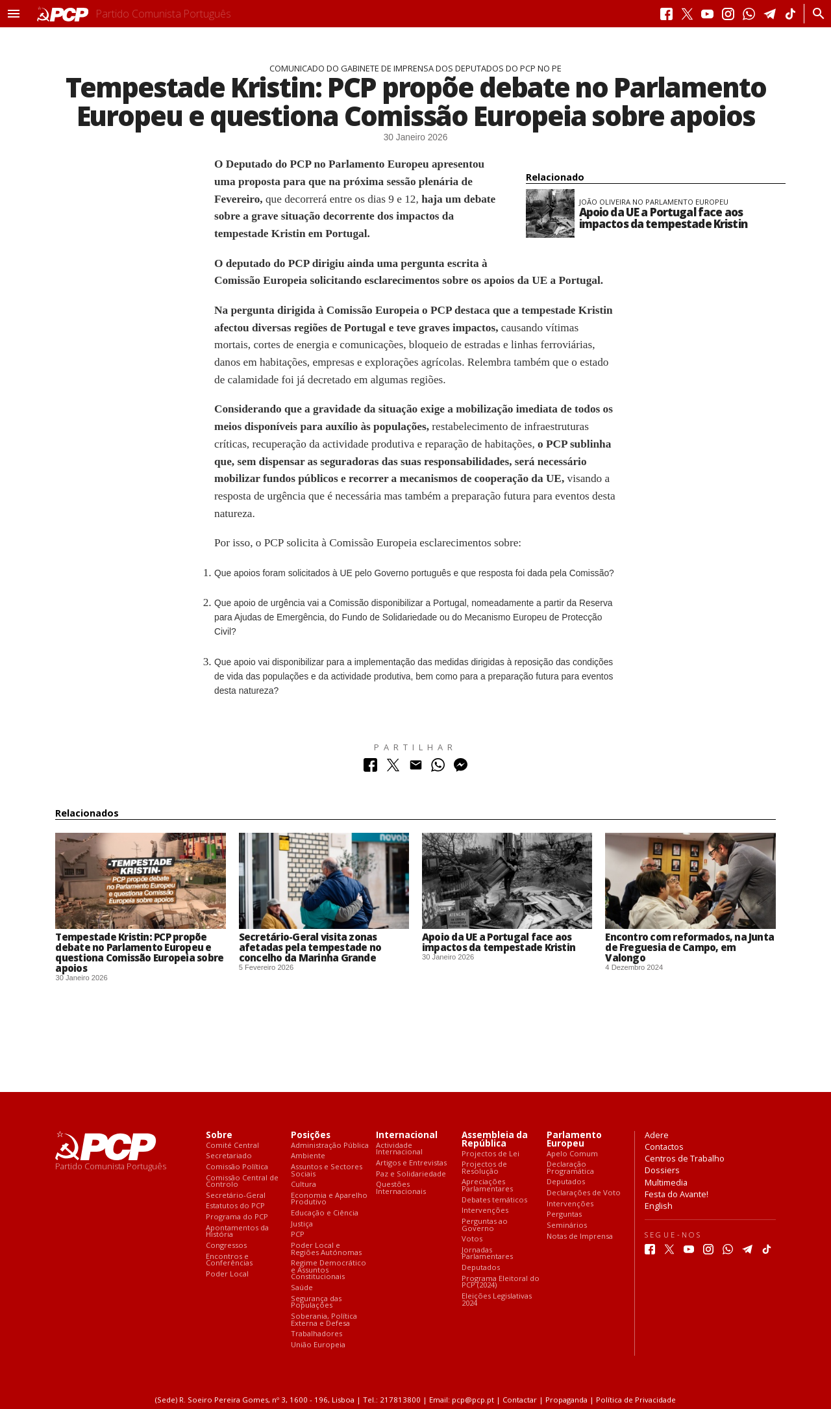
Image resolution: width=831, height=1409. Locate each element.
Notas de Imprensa (580, 1236)
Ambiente (308, 1156)
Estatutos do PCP (235, 1206)
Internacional (407, 1135)
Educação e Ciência (324, 1213)
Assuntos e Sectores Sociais (326, 1170)
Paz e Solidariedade (411, 1174)
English (659, 1206)
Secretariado (229, 1156)
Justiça (302, 1224)
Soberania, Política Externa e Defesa (324, 1319)
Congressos (226, 1245)
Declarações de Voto (584, 1193)
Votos (472, 1239)
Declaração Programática (570, 1167)
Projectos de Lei (490, 1154)
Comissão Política (237, 1167)
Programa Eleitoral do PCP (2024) (501, 1282)
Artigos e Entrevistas (411, 1163)
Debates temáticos (494, 1200)
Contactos (664, 1146)
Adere (657, 1135)
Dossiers (662, 1170)
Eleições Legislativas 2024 (497, 1299)
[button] (13, 13)
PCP (297, 1234)
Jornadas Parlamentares (487, 1253)
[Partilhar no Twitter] (393, 768)
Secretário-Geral (236, 1195)
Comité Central (232, 1145)
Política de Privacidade (636, 1399)
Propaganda (566, 1399)
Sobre (219, 1135)
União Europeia (318, 1345)
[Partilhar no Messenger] (460, 768)
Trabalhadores (316, 1334)
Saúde (302, 1287)
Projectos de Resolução (484, 1167)
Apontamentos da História (237, 1231)
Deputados (481, 1267)
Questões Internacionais (401, 1188)
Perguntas (564, 1214)
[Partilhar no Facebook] (370, 768)
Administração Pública (330, 1145)
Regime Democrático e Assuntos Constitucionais (328, 1270)
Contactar (519, 1399)
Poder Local (227, 1274)
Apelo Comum (572, 1154)
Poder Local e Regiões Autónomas (326, 1249)
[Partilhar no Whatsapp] (438, 768)
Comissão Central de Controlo (242, 1181)
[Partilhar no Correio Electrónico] (416, 768)
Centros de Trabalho (685, 1158)
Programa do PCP (237, 1217)
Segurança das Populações (316, 1302)
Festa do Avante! (676, 1194)
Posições (310, 1135)
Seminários (567, 1225)
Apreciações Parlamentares (487, 1185)
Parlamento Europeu (574, 1139)
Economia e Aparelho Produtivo (329, 1199)
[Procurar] (815, 13)
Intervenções (485, 1210)
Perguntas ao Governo (485, 1225)
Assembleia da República (495, 1139)
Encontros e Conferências (229, 1260)
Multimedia (666, 1182)
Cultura (303, 1184)
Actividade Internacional (399, 1149)
